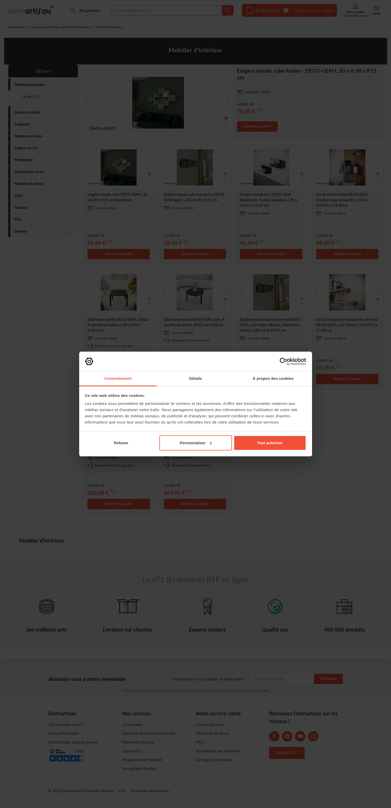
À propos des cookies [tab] (273, 378)
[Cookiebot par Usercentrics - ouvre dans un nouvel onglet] (283, 361)
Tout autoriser (270, 443)
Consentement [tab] (117, 378)
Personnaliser (196, 443)
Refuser (121, 443)
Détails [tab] (195, 378)
